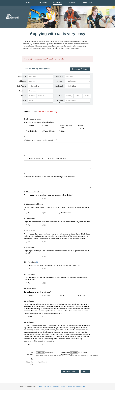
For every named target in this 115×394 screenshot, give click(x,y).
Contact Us (72, 3)
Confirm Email (60, 102)
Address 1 (22, 81)
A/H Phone (59, 96)
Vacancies (57, 3)
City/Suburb (59, 86)
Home (28, 3)
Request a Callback (80, 69)
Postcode (22, 91)
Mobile (23, 96)
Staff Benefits (42, 3)
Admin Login (87, 3)
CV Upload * (30, 355)
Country (60, 81)
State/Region (21, 86)
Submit (85, 371)
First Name (22, 76)
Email (24, 101)
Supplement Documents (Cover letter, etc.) (63, 353)
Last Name (59, 76)
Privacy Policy (80, 386)
